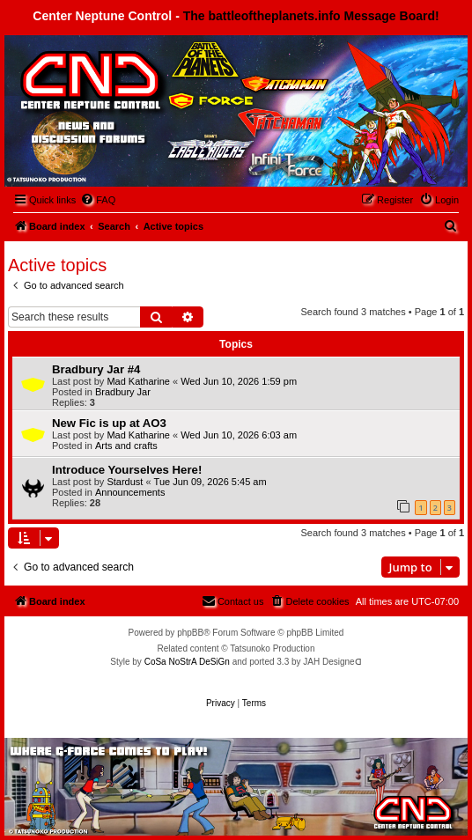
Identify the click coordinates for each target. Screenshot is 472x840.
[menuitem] (97, 199)
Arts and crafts (126, 445)
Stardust (125, 481)
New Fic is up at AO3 (109, 423)
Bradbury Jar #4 (96, 369)
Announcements (130, 492)
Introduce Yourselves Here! (127, 469)
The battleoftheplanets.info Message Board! (311, 16)
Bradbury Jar (123, 392)
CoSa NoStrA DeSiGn (187, 662)
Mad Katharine (138, 381)
